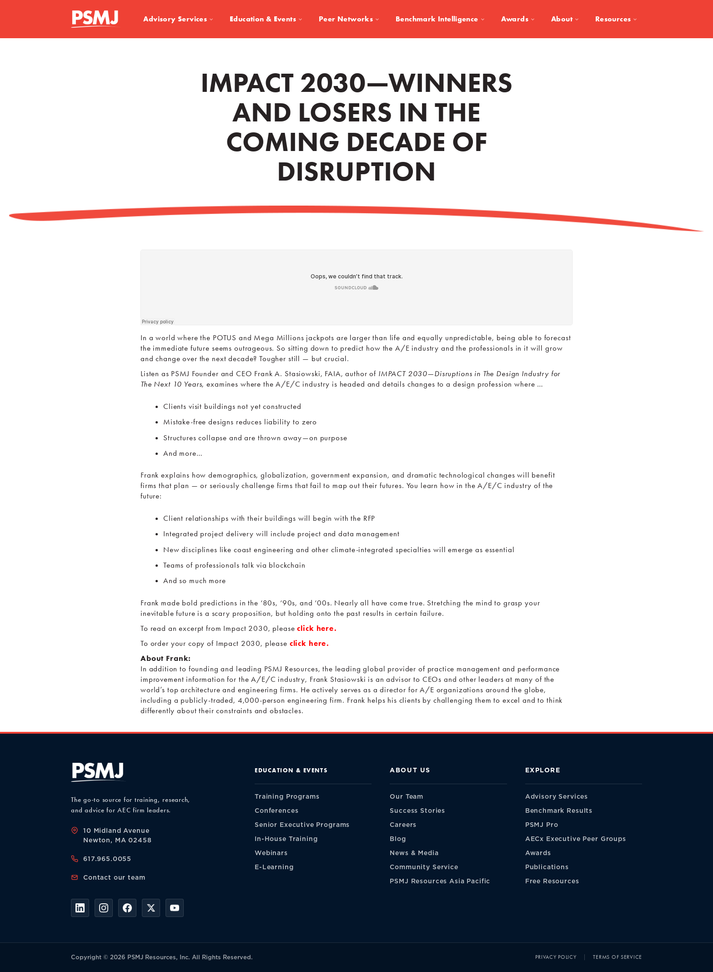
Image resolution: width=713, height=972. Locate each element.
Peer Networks (349, 19)
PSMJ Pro (541, 825)
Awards (518, 19)
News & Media (414, 853)
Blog (398, 839)
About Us (410, 770)
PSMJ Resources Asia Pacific (440, 881)
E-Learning (274, 867)
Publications (547, 867)
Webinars (271, 853)
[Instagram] (104, 908)
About (565, 19)
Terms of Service (617, 957)
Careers (403, 825)
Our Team (406, 796)
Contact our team (114, 877)
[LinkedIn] (80, 908)
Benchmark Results (558, 810)
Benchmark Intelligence (440, 19)
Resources (616, 19)
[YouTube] (175, 908)
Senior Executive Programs (302, 825)
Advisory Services (178, 19)
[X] (151, 908)
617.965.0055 (107, 858)
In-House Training (286, 839)
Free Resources (552, 881)
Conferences (276, 810)
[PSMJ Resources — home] (96, 19)
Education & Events (266, 19)
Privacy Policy (555, 957)
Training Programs (287, 796)
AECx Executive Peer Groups (575, 839)
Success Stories (417, 810)
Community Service (424, 867)
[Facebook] (127, 908)
